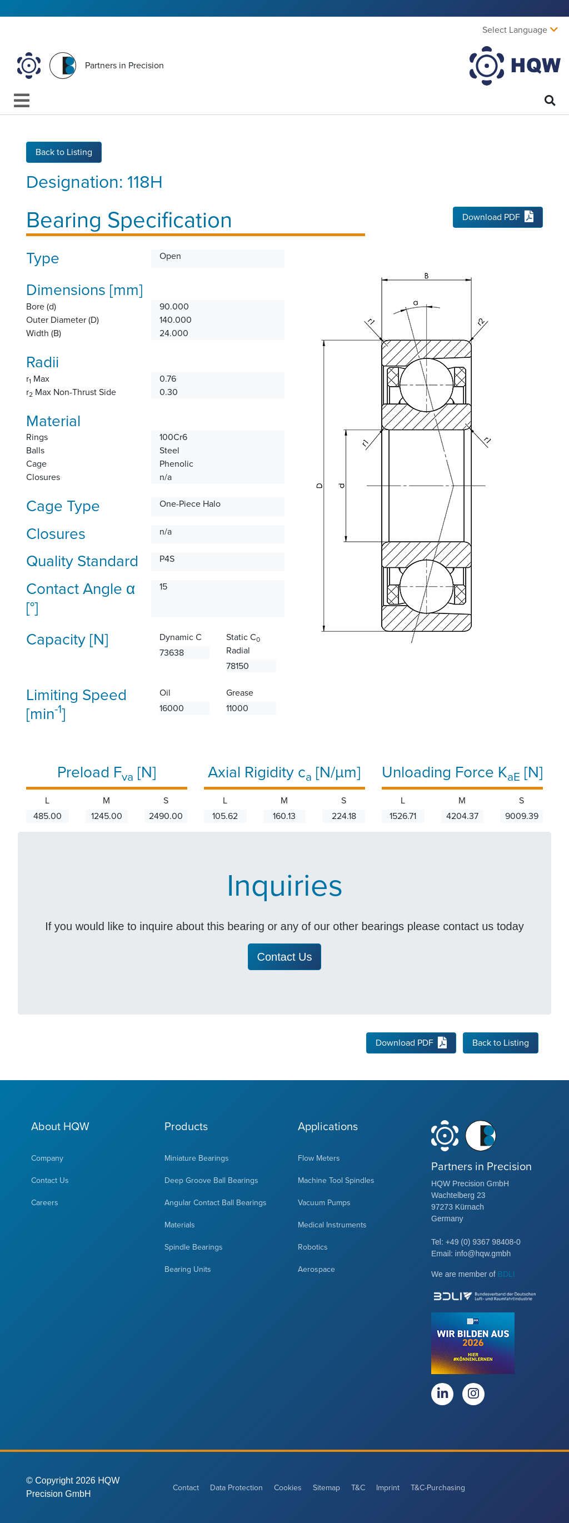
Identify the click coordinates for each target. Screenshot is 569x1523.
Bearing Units (187, 1269)
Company (47, 1158)
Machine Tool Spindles (336, 1180)
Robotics (313, 1247)
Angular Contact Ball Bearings (215, 1202)
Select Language (514, 30)
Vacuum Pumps (324, 1202)
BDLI (506, 1274)
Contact (186, 1487)
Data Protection (236, 1487)
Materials (179, 1225)
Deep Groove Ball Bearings (211, 1180)
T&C (358, 1487)
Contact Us (50, 1180)
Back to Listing (64, 152)
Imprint (388, 1487)
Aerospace (316, 1269)
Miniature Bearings (196, 1158)
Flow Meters (319, 1158)
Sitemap (326, 1487)
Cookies (288, 1487)
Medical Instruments (332, 1225)
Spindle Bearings (193, 1247)
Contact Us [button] (284, 957)
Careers (44, 1202)
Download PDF (497, 217)
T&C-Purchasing (438, 1487)
